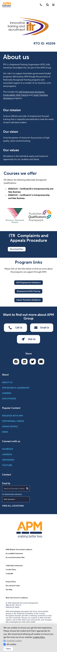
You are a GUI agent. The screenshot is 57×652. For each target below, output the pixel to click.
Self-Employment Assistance (31, 92)
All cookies (11, 644)
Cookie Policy (39, 637)
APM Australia (15, 499)
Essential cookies (14, 641)
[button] (47, 5)
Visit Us (28, 339)
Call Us (15, 327)
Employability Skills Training (15, 95)
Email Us (41, 327)
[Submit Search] (27, 488)
